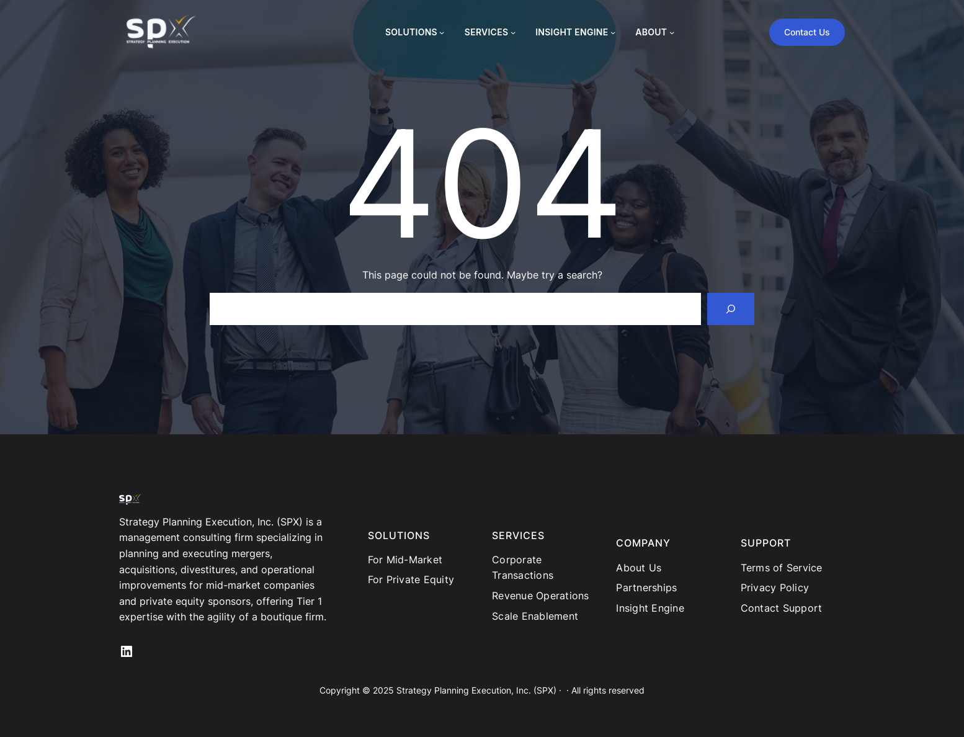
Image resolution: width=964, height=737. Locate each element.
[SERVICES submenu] (513, 32)
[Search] (730, 309)
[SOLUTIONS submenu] (441, 32)
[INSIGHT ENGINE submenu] (612, 32)
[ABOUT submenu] (671, 32)
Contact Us (807, 32)
